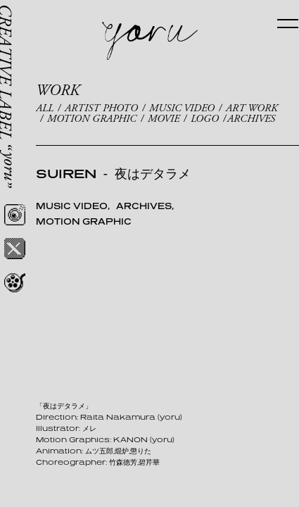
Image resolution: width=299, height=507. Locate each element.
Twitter (14, 248)
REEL (14, 282)
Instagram (14, 214)
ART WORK (251, 108)
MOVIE (163, 118)
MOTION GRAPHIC (91, 118)
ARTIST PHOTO (101, 108)
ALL (44, 108)
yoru (150, 41)
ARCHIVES (251, 118)
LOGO (205, 118)
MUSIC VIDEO (182, 108)
